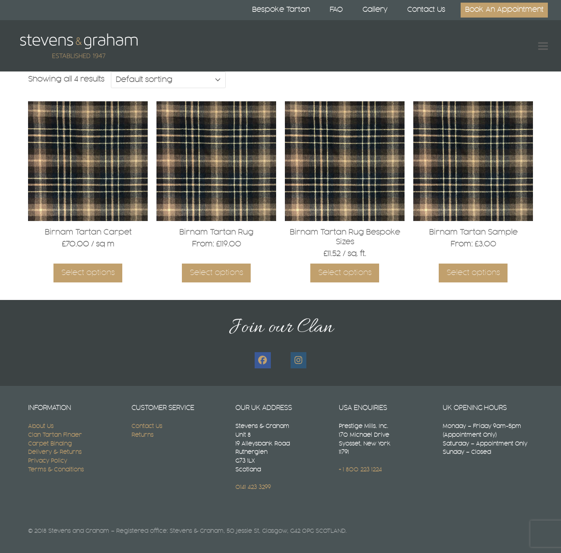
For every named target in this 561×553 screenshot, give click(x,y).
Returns (142, 435)
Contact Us (146, 426)
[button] (543, 46)
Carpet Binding (50, 443)
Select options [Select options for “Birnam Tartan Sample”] (473, 272)
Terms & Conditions (56, 469)
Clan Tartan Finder (55, 435)
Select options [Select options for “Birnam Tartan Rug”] (216, 272)
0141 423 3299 (253, 487)
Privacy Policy (47, 461)
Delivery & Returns (55, 452)
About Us (40, 426)
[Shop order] (168, 80)
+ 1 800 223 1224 (360, 469)
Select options (88, 272)
